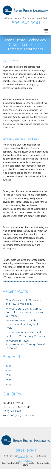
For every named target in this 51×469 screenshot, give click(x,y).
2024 (8, 375)
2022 (8, 385)
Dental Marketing (25, 461)
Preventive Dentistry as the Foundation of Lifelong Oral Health (21, 324)
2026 (8, 365)
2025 (8, 370)
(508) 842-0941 (25, 22)
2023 (8, 380)
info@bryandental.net (23, 415)
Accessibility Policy (25, 458)
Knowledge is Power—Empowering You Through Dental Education (25, 344)
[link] (25, 10)
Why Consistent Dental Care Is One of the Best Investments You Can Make (24, 312)
